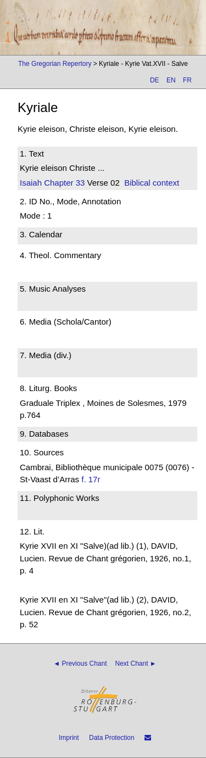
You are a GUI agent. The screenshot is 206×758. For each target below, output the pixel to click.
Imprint (69, 738)
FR (187, 80)
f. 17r (90, 479)
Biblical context (151, 182)
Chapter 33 (63, 182)
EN (171, 80)
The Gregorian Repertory (54, 64)
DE (154, 80)
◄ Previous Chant (80, 663)
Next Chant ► (136, 663)
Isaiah (31, 182)
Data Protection (112, 738)
